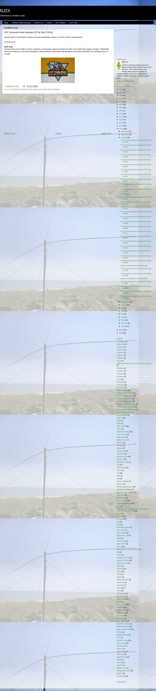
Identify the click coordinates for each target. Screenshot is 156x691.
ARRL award (121, 426)
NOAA (119, 591)
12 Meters (120, 347)
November (125, 134)
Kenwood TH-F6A (123, 560)
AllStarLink (120, 387)
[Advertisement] (58, 113)
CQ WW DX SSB (123, 462)
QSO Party (120, 618)
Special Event (121, 657)
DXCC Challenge (123, 481)
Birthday (119, 442)
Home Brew (121, 541)
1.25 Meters (121, 341)
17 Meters (120, 352)
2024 (121, 95)
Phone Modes (121, 599)
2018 (121, 114)
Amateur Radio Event (124, 401)
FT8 (118, 522)
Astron (119, 429)
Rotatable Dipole (122, 635)
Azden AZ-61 (121, 434)
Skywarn (120, 649)
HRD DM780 (121, 544)
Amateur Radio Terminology (126, 409)
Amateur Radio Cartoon (125, 393)
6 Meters (120, 374)
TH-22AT (120, 665)
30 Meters (120, 368)
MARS (119, 574)
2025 (121, 92)
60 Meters (120, 376)
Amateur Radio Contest (125, 396)
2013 (121, 129)
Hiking (119, 538)
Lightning (120, 569)
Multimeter (120, 585)
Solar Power (121, 651)
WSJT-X (119, 673)
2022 (121, 101)
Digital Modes (121, 467)
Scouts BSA (121, 643)
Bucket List (38, 23)
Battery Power (122, 440)
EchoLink (120, 484)
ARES (119, 423)
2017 (121, 117)
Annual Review (122, 415)
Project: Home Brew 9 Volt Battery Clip (134, 266)
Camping (120, 445)
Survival (119, 662)
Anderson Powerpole (124, 412)
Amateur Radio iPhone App (126, 404)
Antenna (119, 418)
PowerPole (120, 607)
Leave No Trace (122, 563)
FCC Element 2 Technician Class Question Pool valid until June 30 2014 (34, 89)
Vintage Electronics (123, 671)
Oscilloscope (121, 596)
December (125, 131)
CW (118, 465)
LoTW (119, 571)
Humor (119, 546)
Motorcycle (120, 582)
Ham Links (73, 23)
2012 (121, 330)
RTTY (119, 637)
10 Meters (120, 344)
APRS (119, 420)
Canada (119, 448)
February (124, 323)
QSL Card (120, 615)
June (123, 311)
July (122, 308)
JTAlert (119, 555)
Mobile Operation (123, 579)
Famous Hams (122, 500)
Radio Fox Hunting (123, 624)
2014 (121, 126)
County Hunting (122, 456)
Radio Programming (124, 629)
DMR (118, 476)
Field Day (120, 516)
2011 (121, 333)
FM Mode (120, 519)
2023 (121, 98)
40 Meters (120, 371)
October (124, 137)
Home (58, 133)
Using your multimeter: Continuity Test (134, 278)
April (123, 317)
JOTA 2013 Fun (126, 194)
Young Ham (121, 676)
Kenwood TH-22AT (123, 557)
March (123, 320)
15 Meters (120, 350)
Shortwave (120, 646)
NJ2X (5, 10)
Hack (118, 524)
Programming (121, 610)
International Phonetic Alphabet (127, 549)
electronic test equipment (125, 492)
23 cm (119, 361)
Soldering (120, 654)
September (125, 302)
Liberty (119, 566)
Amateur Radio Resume (21, 23)
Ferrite (119, 513)
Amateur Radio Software (125, 407)
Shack (49, 23)
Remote (119, 632)
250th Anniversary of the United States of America (134, 363)
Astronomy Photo (123, 432)
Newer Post (9, 133)
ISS (118, 552)
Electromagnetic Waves (125, 487)
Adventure (120, 385)
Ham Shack (121, 530)
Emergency (121, 498)
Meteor (119, 577)
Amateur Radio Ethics (124, 398)
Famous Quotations (123, 503)
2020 (121, 107)
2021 (121, 104)
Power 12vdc (121, 604)
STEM (119, 660)
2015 (121, 123)
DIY (118, 473)
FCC (118, 506)
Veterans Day (121, 668)
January (124, 326)
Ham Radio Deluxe (123, 527)
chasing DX (121, 451)
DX (118, 478)
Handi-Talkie (121, 533)
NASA (119, 588)
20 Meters (120, 358)
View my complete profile (125, 81)
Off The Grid (121, 593)
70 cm (119, 379)
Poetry (119, 602)
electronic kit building (124, 489)
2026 (121, 89)
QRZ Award (121, 613)
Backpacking (121, 437)
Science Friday (122, 640)
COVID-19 (120, 459)
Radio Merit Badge (123, 626)
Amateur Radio (122, 390)
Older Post (106, 133)
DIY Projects (60, 23)
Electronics (120, 495)
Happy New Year (122, 535)
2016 (121, 120)
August (123, 305)
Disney (119, 470)
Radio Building (122, 621)
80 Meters (120, 382)
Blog (6, 23)
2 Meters (120, 355)
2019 (121, 111)
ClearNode (120, 454)
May (122, 314)
